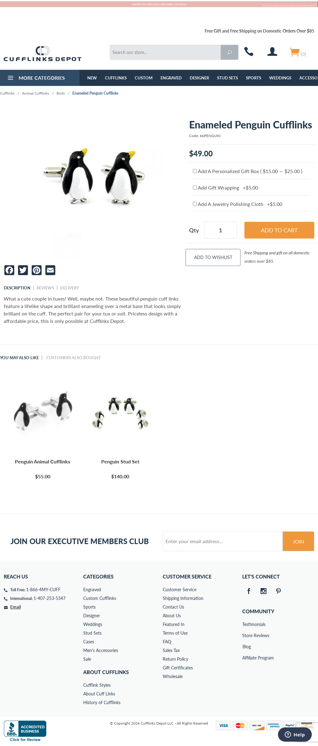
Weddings (280, 77)
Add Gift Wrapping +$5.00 (225, 187)
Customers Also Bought (73, 357)
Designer (199, 77)
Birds (61, 93)
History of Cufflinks (101, 702)
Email (15, 607)
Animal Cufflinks (35, 93)
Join (298, 541)
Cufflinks (116, 77)
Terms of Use (175, 633)
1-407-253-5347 (50, 598)
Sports (253, 77)
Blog (247, 646)
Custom (143, 77)
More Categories (35, 78)
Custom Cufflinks (99, 598)
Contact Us (173, 607)
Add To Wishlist (213, 257)
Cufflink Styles (97, 685)
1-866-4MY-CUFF (43, 589)
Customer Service (179, 589)
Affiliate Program (246, 657)
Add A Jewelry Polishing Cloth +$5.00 (237, 204)
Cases (88, 641)
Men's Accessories (100, 650)
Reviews (45, 287)
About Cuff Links (99, 693)
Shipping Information (183, 598)
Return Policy (175, 659)
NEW (92, 77)
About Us (172, 615)
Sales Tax (171, 650)
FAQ (167, 641)
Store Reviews (246, 635)
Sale (87, 659)
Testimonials (246, 624)
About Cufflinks (106, 672)
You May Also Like (19, 357)
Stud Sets (227, 77)
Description (17, 287)
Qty (194, 230)
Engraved (171, 77)
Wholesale (173, 676)
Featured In (173, 624)
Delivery (69, 287)
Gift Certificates (178, 667)
